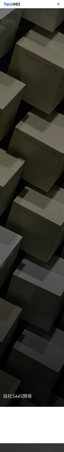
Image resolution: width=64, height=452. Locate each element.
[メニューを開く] (58, 4)
